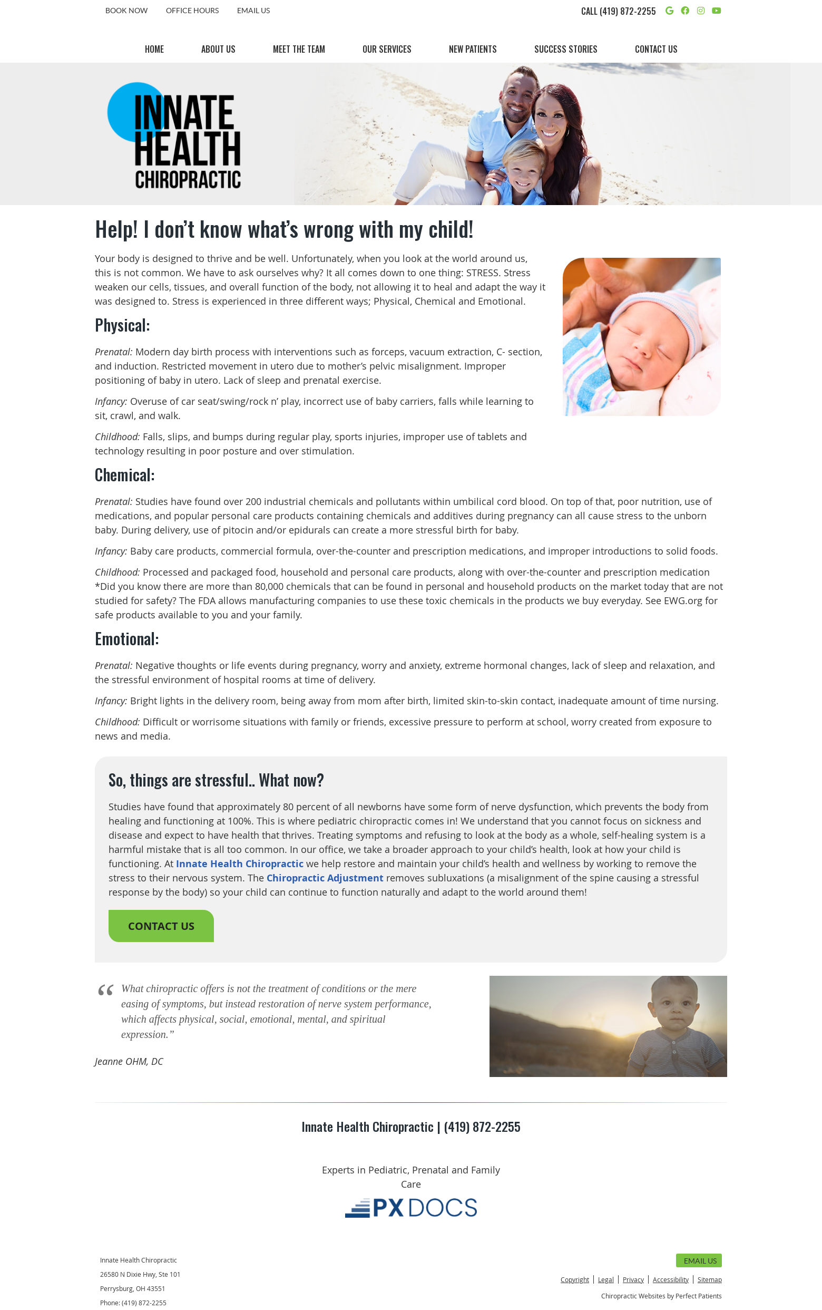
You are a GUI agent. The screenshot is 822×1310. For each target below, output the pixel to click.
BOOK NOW (126, 10)
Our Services (387, 49)
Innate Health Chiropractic (240, 863)
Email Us (253, 10)
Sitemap (710, 1279)
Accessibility (671, 1279)
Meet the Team (299, 49)
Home (154, 49)
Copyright (575, 1279)
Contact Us (656, 49)
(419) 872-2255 (628, 11)
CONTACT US (161, 926)
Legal (606, 1279)
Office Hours (192, 10)
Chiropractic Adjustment (325, 878)
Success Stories (566, 49)
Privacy (633, 1279)
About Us (218, 49)
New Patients (473, 49)
